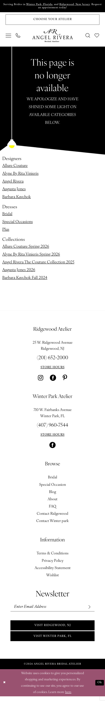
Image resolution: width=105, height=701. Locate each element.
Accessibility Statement (53, 570)
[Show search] (88, 37)
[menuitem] (8, 37)
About (52, 501)
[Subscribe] (88, 609)
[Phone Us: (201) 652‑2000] (18, 37)
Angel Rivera (13, 183)
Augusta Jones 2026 (18, 272)
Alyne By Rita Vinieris (20, 175)
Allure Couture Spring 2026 (25, 248)
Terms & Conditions (52, 555)
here (68, 696)
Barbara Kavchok (16, 199)
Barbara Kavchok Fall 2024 (24, 280)
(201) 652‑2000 (52, 359)
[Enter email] (52, 609)
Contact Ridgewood (52, 515)
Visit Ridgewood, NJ (52, 628)
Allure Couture (15, 167)
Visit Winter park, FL (52, 640)
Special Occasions (17, 223)
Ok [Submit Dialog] (99, 687)
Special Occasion (52, 486)
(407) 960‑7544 (52, 427)
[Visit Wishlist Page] (97, 37)
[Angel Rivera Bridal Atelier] (52, 37)
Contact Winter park (52, 523)
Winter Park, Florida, (44, 4)
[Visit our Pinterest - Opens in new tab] (65, 379)
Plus (5, 231)
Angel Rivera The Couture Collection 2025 (38, 264)
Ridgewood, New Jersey (82, 4)
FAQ (52, 508)
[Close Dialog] (5, 687)
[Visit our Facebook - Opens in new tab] (53, 379)
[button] (8, 37)
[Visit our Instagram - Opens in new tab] (40, 379)
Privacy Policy (52, 562)
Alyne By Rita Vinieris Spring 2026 (31, 256)
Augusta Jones (14, 191)
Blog (52, 494)
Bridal (7, 216)
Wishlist (52, 577)
